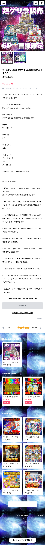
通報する (40, 319)
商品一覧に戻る (23, 504)
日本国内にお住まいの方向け (22, 313)
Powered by (22, 522)
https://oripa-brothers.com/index (16, 108)
